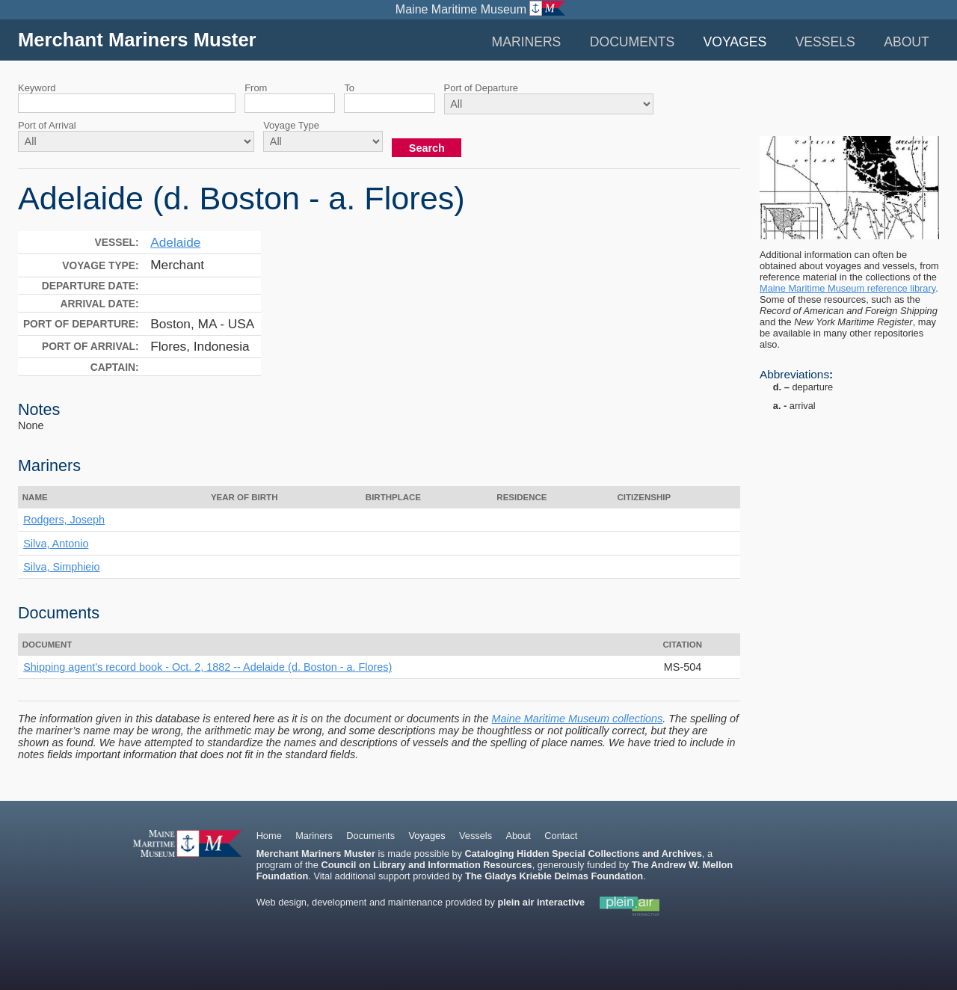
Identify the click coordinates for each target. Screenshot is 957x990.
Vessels (825, 41)
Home (269, 835)
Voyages (735, 41)
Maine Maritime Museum (461, 9)
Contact (560, 835)
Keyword (36, 87)
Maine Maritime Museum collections (577, 719)
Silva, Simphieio (61, 567)
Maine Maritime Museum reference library (847, 288)
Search (427, 148)
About (906, 41)
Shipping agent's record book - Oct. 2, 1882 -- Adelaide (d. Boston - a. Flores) (207, 667)
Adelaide (175, 242)
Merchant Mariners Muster (137, 39)
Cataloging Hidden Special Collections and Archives (582, 853)
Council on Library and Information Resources (426, 864)
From (255, 87)
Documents (632, 41)
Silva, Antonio (55, 544)
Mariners (526, 41)
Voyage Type (291, 125)
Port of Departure (481, 87)
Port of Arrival (47, 125)
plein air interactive (541, 902)
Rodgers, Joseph (64, 520)
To (349, 87)
